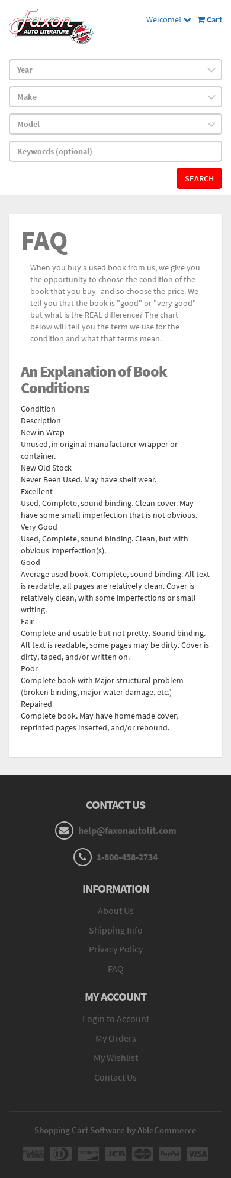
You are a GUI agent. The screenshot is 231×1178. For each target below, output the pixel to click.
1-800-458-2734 (127, 857)
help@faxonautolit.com (127, 830)
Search (199, 178)
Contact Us (115, 1077)
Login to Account (115, 1018)
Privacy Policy (116, 949)
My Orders (115, 1038)
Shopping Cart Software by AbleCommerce (115, 1129)
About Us (116, 910)
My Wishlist (116, 1057)
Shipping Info (116, 930)
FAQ (116, 968)
